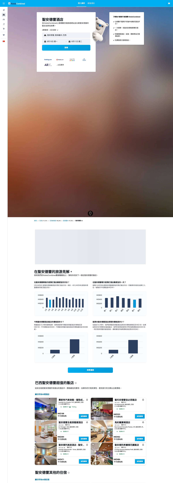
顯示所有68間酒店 (42, 394)
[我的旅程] (4, 35)
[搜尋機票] (4, 10)
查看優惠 (84, 416)
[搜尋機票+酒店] (4, 24)
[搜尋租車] (4, 19)
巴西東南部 (53, 220)
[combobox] (50, 30)
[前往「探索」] (4, 29)
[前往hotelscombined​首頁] (16, 3)
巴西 (40, 220)
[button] (3, 3)
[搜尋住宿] (4, 15)
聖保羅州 (66, 220)
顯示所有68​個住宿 (42, 480)
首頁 (35, 220)
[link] (90, 370)
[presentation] (76, 383)
